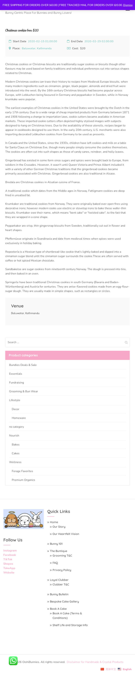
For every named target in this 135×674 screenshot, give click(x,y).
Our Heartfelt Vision (66, 534)
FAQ (55, 562)
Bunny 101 (56, 543)
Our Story (59, 526)
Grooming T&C (62, 555)
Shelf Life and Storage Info (70, 625)
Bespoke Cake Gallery (64, 601)
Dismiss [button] (128, 5)
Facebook (9, 555)
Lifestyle (14, 400)
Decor (15, 409)
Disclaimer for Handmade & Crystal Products (95, 662)
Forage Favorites (22, 471)
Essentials (15, 374)
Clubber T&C (61, 584)
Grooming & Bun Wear (23, 391)
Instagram (10, 551)
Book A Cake (58, 608)
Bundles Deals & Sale (23, 365)
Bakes (16, 445)
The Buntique (58, 551)
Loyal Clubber (59, 580)
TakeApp (9, 568)
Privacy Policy (62, 570)
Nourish (14, 436)
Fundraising (16, 383)
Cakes (16, 453)
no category (16, 427)
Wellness (15, 462)
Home (54, 522)
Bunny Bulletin (59, 594)
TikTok (7, 559)
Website (8, 573)
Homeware (19, 418)
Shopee (8, 564)
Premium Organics (23, 480)
